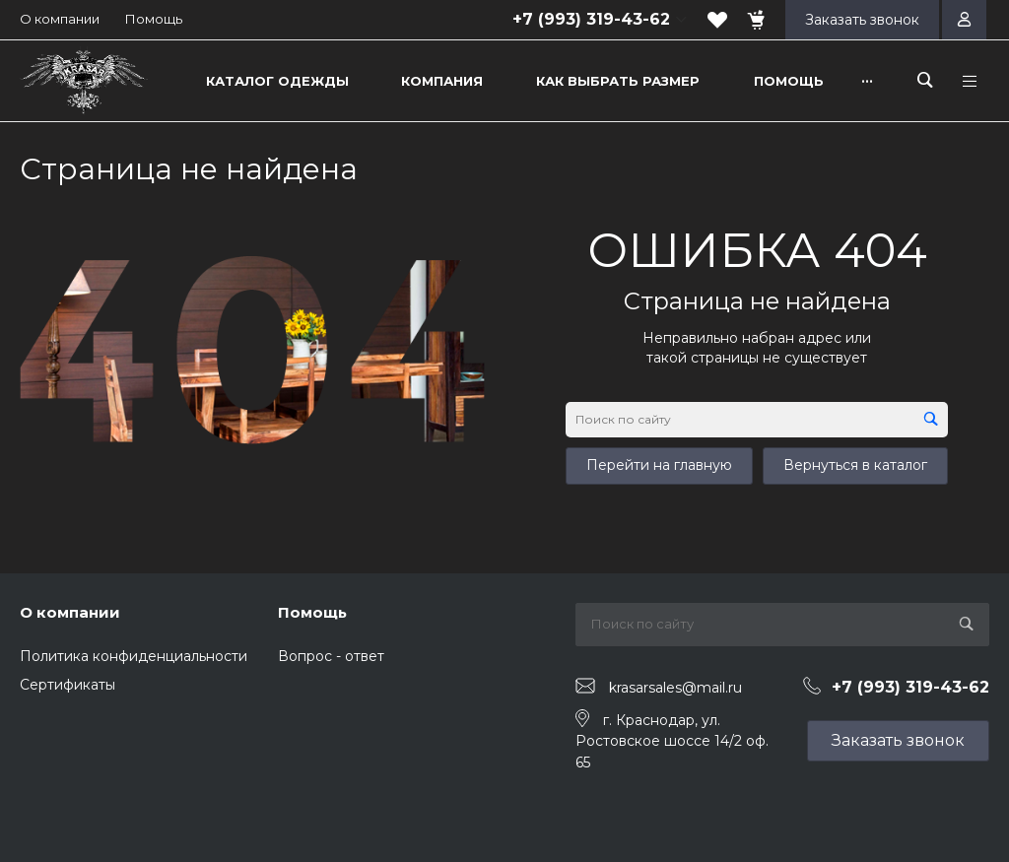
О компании (60, 19)
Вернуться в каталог (855, 465)
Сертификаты (67, 685)
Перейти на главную (659, 465)
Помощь (153, 19)
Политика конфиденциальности (133, 656)
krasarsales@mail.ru (675, 687)
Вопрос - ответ (331, 656)
